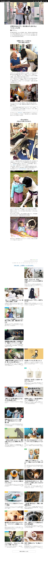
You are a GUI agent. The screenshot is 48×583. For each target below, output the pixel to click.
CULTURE (6, 349)
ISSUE (25, 268)
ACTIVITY (26, 387)
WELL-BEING (6, 308)
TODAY (14, 165)
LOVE (5, 387)
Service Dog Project (22, 169)
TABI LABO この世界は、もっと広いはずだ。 (24, 265)
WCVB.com (20, 113)
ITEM (25, 368)
